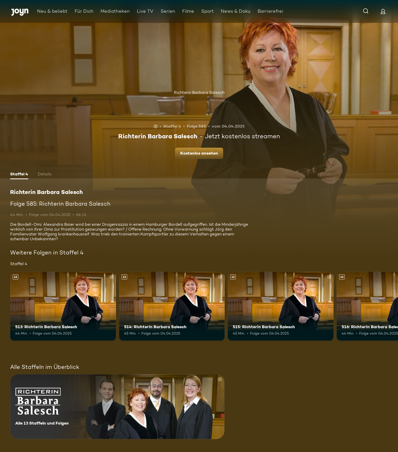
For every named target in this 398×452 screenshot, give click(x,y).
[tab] (19, 174)
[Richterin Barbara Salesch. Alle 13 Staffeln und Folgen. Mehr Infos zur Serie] (117, 406)
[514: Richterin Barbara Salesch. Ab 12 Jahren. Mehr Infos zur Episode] (172, 306)
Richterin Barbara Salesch (199, 92)
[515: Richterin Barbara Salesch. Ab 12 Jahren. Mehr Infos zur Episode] (281, 306)
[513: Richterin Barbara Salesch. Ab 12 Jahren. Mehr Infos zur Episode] (63, 306)
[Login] (383, 11)
